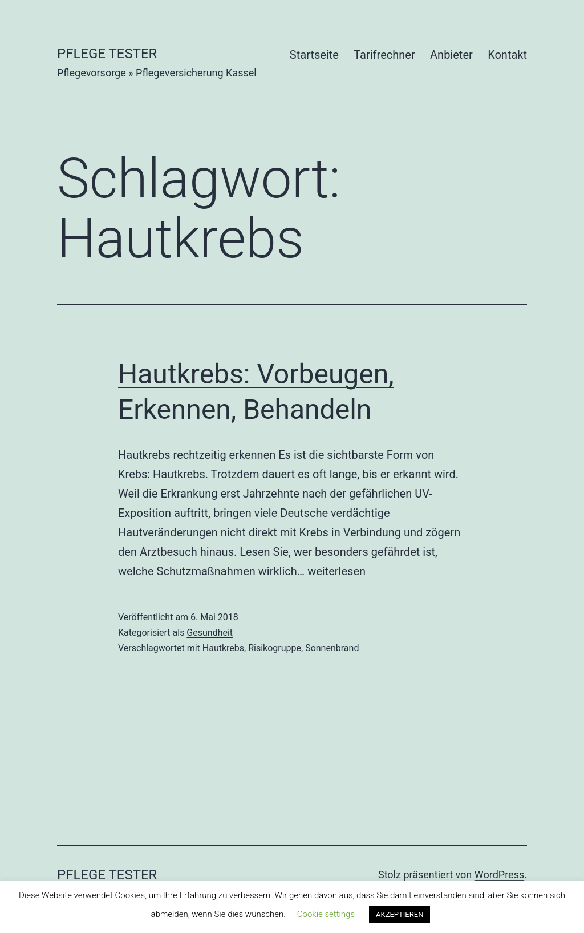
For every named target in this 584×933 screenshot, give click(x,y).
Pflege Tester (107, 54)
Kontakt (507, 55)
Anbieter (451, 55)
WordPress (499, 875)
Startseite (314, 55)
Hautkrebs (223, 648)
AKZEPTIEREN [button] (399, 914)
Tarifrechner (384, 55)
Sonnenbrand (332, 648)
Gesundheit (209, 632)
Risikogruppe (274, 648)
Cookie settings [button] (326, 914)
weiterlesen (336, 571)
